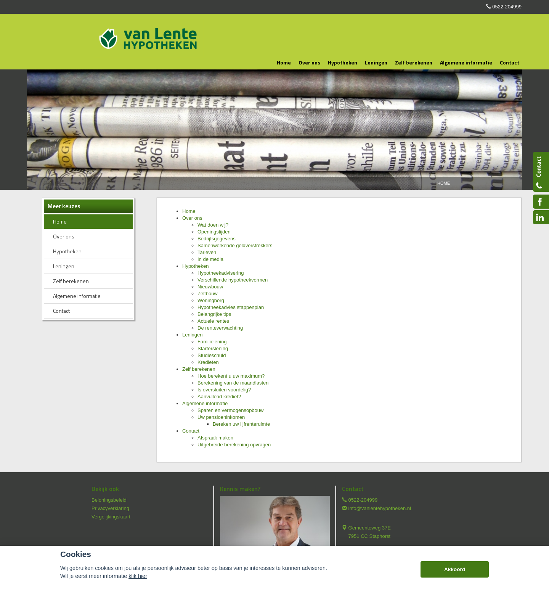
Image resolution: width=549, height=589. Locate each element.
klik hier (137, 576)
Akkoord (454, 569)
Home (443, 183)
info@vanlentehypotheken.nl (379, 508)
